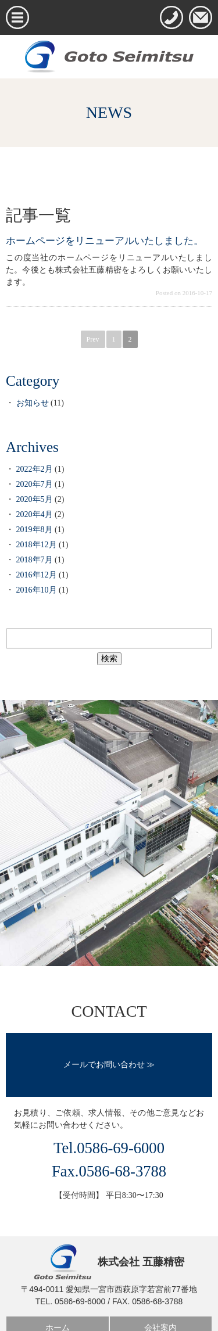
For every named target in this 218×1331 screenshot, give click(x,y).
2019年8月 (34, 529)
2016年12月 (36, 575)
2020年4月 (34, 514)
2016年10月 (36, 590)
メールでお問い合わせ (104, 1064)
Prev (93, 339)
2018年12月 (36, 544)
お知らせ (32, 403)
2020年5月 (34, 499)
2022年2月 (34, 469)
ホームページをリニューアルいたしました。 (104, 240)
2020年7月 (34, 484)
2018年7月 (34, 559)
